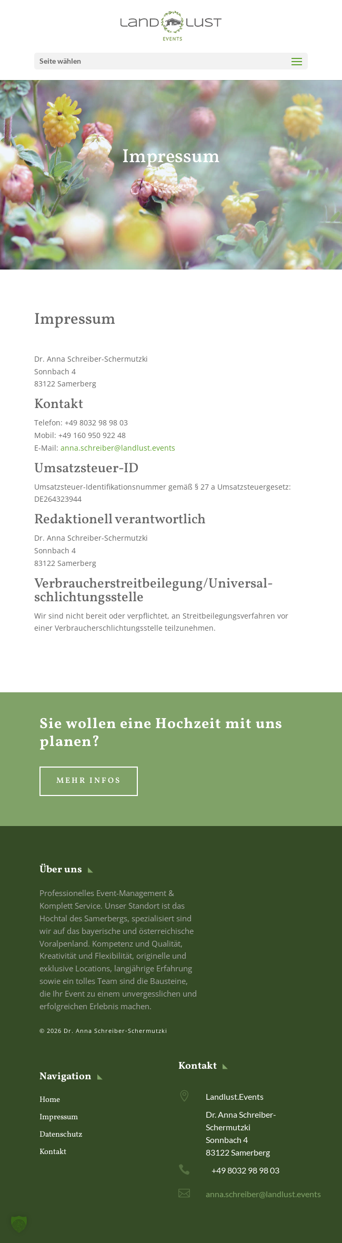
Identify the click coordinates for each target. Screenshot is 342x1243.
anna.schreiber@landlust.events (118, 448)
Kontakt (52, 1152)
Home (49, 1100)
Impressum (58, 1117)
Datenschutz (61, 1134)
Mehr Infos (88, 781)
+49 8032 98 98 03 (245, 1170)
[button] (19, 1224)
